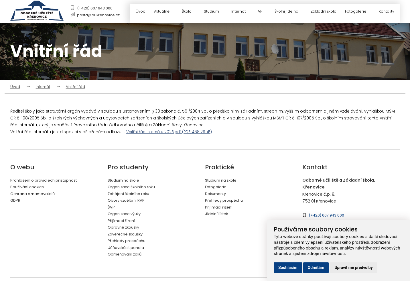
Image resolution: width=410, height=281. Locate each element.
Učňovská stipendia (128, 249)
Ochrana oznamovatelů (35, 194)
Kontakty (387, 12)
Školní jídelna (288, 12)
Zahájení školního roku (131, 194)
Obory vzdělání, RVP (128, 201)
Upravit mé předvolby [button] (353, 267)
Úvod (140, 12)
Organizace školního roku (134, 187)
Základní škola (323, 12)
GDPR (15, 201)
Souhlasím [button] (287, 267)
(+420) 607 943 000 (95, 8)
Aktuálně (164, 12)
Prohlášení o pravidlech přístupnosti (47, 180)
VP (262, 12)
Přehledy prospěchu (128, 242)
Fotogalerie (359, 12)
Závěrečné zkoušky (127, 235)
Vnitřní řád (75, 86)
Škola (189, 12)
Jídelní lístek (217, 214)
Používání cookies (28, 187)
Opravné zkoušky (125, 228)
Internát (240, 12)
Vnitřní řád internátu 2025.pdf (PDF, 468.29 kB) (172, 132)
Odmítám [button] (316, 267)
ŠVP (111, 208)
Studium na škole (125, 180)
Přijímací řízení (122, 221)
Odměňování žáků (127, 256)
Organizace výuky (126, 214)
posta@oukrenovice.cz (98, 15)
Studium (213, 12)
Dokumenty (217, 194)
